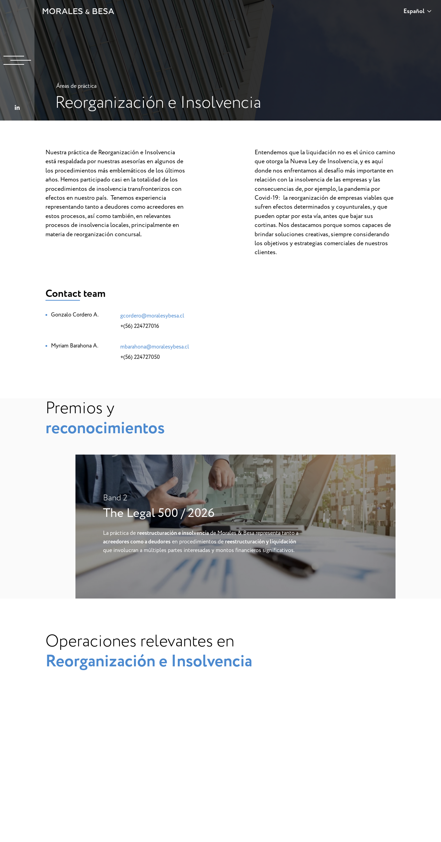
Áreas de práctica (76, 86)
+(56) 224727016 (139, 326)
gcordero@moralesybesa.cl (152, 316)
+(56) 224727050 (140, 357)
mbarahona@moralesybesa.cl (154, 347)
